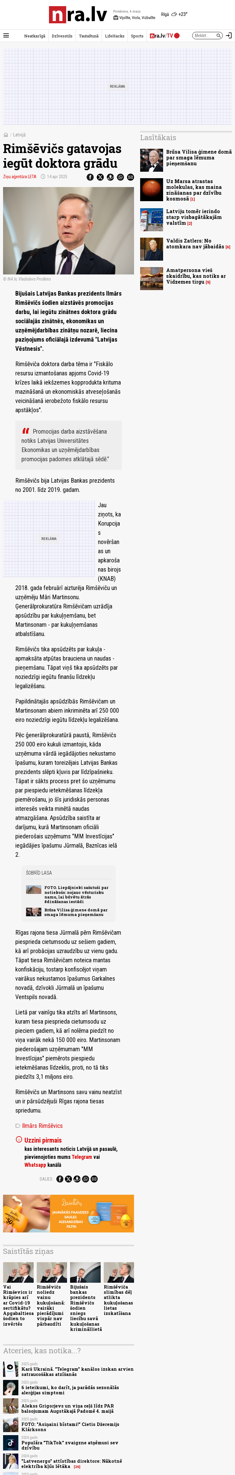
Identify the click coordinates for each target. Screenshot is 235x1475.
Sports (137, 35)
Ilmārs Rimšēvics (39, 1125)
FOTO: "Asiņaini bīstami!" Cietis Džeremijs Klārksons (70, 1426)
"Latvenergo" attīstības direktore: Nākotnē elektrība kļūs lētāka (71, 1463)
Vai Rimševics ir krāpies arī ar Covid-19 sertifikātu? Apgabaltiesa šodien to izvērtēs (18, 1305)
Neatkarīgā (34, 35)
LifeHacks (115, 35)
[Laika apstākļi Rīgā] (174, 14)
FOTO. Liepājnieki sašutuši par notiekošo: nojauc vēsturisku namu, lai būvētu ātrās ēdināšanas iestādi (76, 894)
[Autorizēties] (229, 35)
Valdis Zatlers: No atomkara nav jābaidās (195, 243)
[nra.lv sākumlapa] (78, 14)
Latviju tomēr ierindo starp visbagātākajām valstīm (194, 217)
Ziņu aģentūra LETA (19, 176)
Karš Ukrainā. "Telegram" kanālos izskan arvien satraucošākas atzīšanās (77, 1371)
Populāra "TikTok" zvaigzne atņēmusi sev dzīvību (69, 1445)
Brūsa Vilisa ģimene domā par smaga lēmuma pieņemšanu (75, 912)
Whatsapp (35, 1165)
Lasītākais (158, 137)
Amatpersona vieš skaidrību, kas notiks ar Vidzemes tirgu (196, 276)
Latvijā (19, 135)
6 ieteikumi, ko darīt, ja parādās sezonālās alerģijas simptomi (70, 1390)
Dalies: (46, 1179)
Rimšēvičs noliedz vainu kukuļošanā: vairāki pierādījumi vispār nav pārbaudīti (51, 1305)
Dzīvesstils (62, 35)
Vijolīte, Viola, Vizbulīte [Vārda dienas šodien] (134, 18)
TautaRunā (89, 35)
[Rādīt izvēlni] (6, 35)
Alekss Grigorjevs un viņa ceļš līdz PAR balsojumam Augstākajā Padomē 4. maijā (67, 1408)
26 (77, 1467)
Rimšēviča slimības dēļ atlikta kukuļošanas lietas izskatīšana (118, 1300)
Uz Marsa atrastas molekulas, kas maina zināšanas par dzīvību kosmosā (194, 190)
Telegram (82, 1157)
